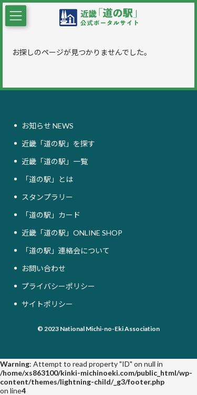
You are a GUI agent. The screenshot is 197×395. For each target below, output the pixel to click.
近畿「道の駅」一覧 (55, 161)
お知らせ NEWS (48, 125)
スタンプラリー (47, 197)
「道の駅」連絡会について (66, 250)
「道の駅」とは (47, 179)
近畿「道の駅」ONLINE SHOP (72, 232)
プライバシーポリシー (58, 286)
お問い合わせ (44, 268)
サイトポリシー (47, 304)
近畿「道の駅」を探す (58, 143)
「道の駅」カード (51, 214)
